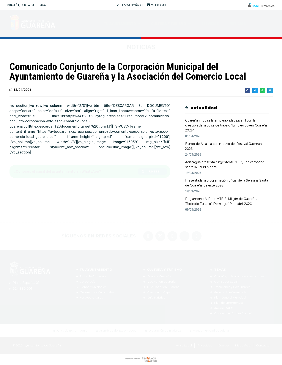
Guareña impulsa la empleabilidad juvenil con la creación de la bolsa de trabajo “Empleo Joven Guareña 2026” (226, 125)
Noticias (238, 23)
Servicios (210, 23)
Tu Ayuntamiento (122, 23)
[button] (152, 171)
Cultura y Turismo (171, 23)
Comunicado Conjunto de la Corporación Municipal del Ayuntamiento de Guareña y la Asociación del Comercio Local (127, 71)
